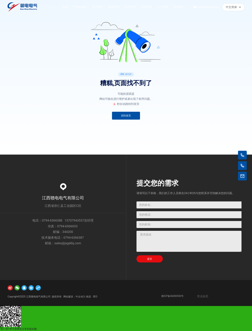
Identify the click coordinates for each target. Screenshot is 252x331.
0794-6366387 (74, 237)
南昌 (88, 296)
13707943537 (74, 220)
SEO (95, 296)
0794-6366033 (67, 226)
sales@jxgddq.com (208, 6)
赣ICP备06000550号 (172, 296)
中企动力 (80, 296)
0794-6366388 (52, 220)
